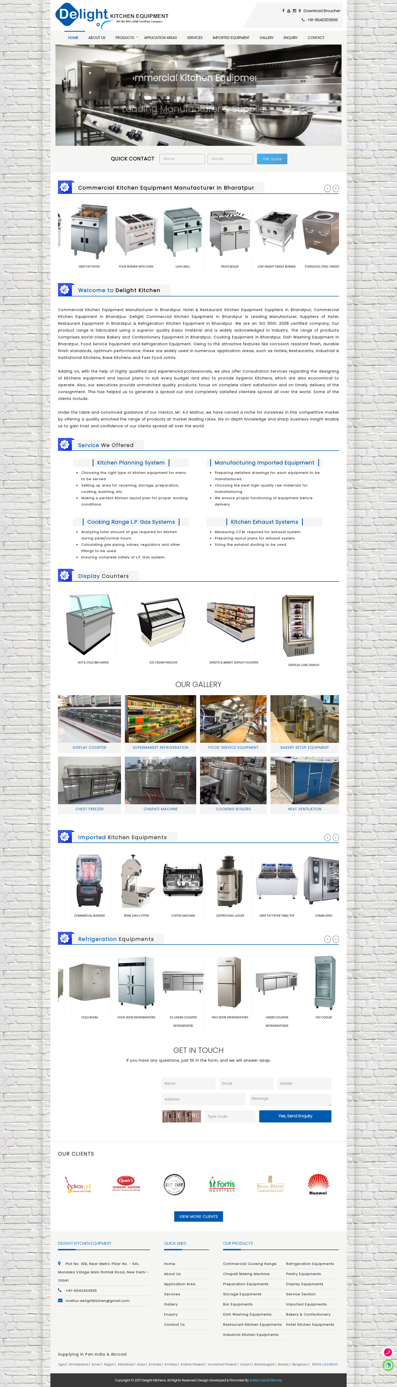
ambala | (156, 1364)
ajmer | (97, 1364)
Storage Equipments (242, 1294)
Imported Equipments (306, 1304)
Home (73, 37)
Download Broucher (322, 10)
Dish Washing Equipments (247, 1314)
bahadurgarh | (265, 1364)
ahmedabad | (80, 1364)
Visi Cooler (338, 1017)
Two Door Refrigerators (244, 1017)
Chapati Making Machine (246, 1274)
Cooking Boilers (233, 809)
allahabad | (127, 1364)
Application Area (179, 1284)
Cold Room (104, 1017)
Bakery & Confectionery (308, 1314)
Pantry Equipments (303, 1274)
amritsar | (172, 1364)
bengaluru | (301, 1364)
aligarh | (110, 1364)
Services (195, 37)
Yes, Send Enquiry (295, 1116)
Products (124, 37)
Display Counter (89, 747)
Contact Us (174, 1324)
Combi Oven (338, 916)
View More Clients (198, 1216)
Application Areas (160, 37)
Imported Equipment (231, 37)
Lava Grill (196, 267)
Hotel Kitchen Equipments (310, 1324)
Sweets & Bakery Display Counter (233, 662)
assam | (246, 1364)
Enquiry (290, 37)
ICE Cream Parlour (163, 662)
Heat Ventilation (305, 809)
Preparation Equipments (246, 1284)
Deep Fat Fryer (102, 267)
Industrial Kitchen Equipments (251, 1334)
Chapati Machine (161, 809)
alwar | (142, 1364)
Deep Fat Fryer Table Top (291, 916)
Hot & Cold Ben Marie (93, 662)
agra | (63, 1364)
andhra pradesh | (194, 1364)
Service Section (301, 1294)
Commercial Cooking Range (249, 1263)
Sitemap (275, 1380)
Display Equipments (304, 1284)
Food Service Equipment (233, 747)
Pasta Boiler (243, 267)
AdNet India (258, 1380)
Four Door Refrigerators (151, 1017)
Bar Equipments (238, 1304)
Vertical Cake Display (304, 665)
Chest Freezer (89, 809)
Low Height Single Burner (290, 267)
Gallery (266, 37)
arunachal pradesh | (223, 1364)
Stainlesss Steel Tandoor (337, 267)
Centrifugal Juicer (244, 916)
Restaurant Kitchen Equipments (252, 1324)
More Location (325, 1364)
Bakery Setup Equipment (305, 747)
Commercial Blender (104, 916)
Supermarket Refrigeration (160, 747)
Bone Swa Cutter (150, 916)
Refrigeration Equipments (310, 1263)
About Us (96, 37)
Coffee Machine (197, 916)
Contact (316, 37)
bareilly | (284, 1364)
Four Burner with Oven (150, 267)
